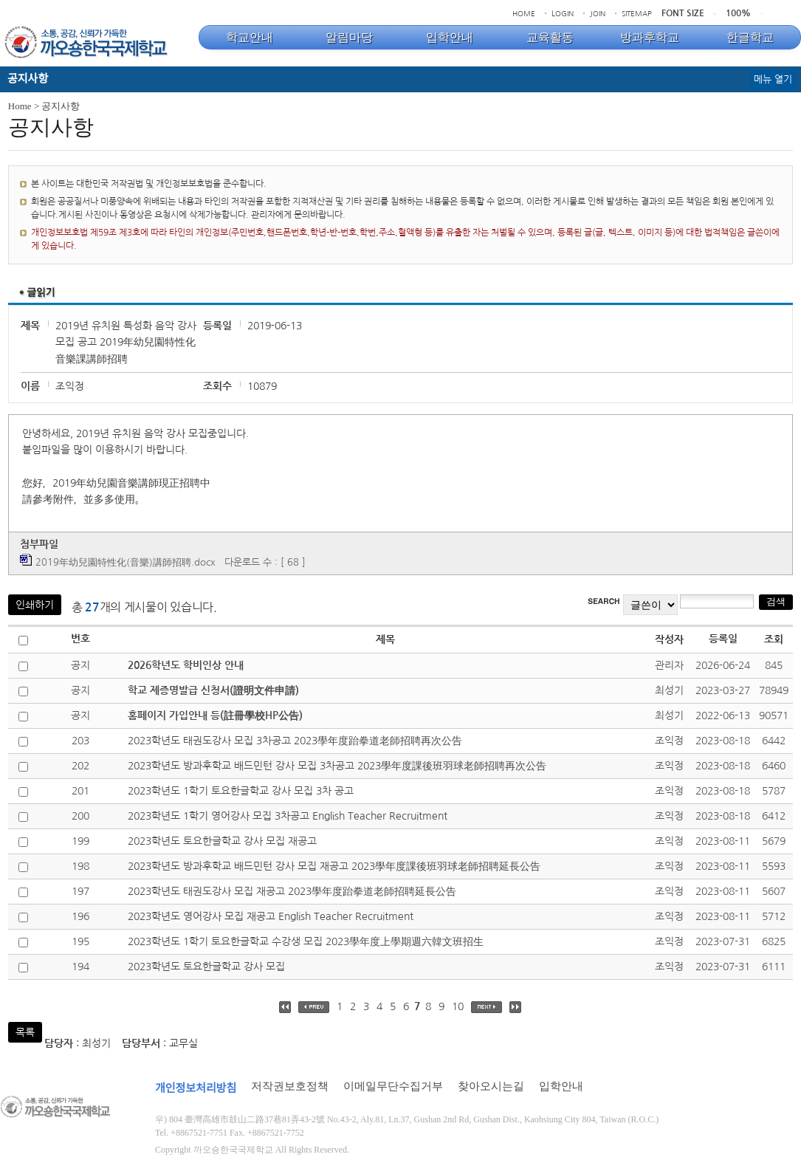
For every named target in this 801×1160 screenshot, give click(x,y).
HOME (523, 13)
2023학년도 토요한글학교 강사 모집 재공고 (222, 841)
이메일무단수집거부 (393, 1086)
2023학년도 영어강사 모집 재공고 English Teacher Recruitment (270, 916)
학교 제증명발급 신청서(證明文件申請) (213, 690)
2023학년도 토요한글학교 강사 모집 (206, 966)
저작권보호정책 (290, 1086)
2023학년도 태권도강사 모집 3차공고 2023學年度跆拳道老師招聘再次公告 (295, 740)
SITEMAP (637, 13)
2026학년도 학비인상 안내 (186, 665)
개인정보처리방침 (195, 1088)
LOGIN (562, 13)
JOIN (597, 13)
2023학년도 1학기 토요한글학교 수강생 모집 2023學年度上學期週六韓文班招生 (306, 941)
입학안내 (561, 1086)
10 (458, 1006)
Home (20, 105)
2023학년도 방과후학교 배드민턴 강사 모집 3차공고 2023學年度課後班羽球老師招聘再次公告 (337, 766)
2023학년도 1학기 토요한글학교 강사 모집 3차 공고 (241, 791)
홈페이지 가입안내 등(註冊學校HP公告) (215, 715)
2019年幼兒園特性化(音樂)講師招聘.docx (125, 562)
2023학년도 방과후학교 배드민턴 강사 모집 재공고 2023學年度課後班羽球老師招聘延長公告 (334, 866)
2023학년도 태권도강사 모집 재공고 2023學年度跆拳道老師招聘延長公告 (292, 891)
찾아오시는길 (491, 1086)
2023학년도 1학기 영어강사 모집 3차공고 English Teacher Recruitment (287, 816)
